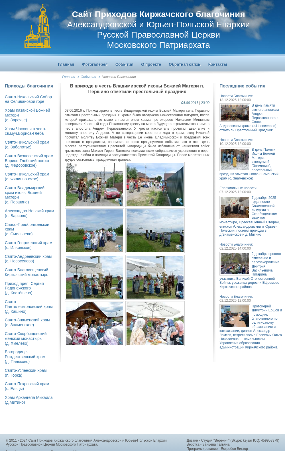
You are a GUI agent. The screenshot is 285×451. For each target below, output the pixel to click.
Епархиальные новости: (238, 188)
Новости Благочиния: (236, 96)
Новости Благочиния (119, 77)
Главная (68, 77)
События (88, 77)
